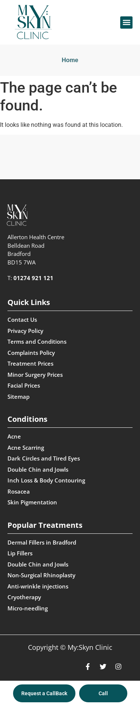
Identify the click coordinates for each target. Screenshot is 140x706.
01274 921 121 (33, 278)
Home (70, 60)
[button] (126, 22)
